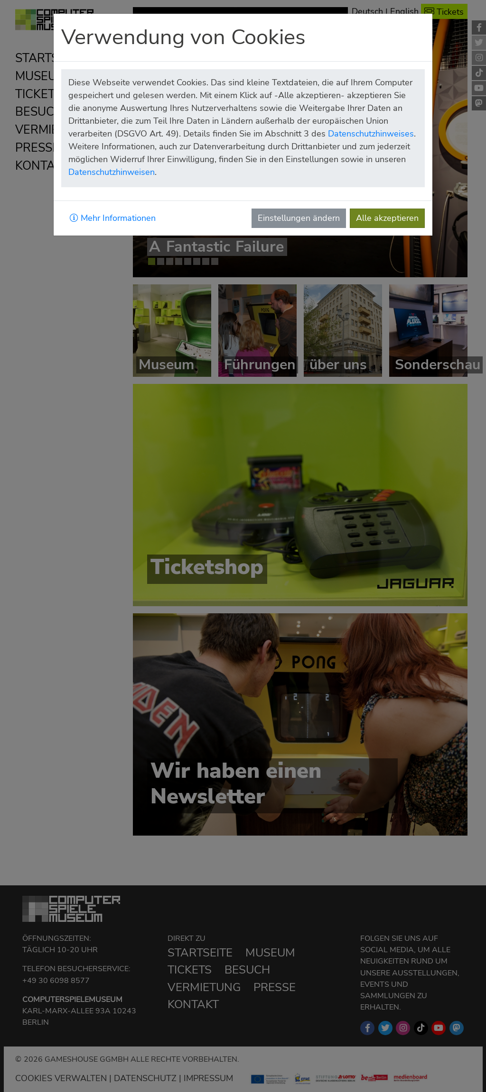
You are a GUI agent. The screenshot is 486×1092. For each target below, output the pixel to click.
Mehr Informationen (113, 218)
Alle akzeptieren (387, 218)
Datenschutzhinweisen (111, 172)
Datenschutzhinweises (371, 133)
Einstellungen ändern (299, 218)
